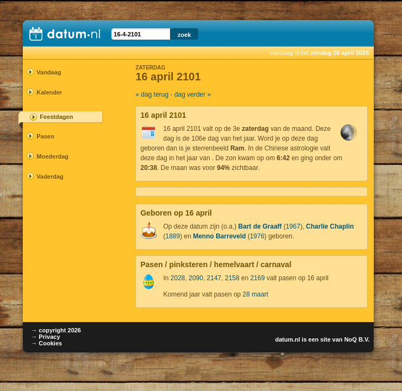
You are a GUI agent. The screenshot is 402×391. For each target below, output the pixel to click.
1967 (293, 226)
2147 (214, 278)
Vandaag (48, 72)
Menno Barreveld (219, 236)
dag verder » (192, 94)
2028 (178, 278)
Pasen (45, 136)
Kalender (49, 92)
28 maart (255, 294)
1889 (172, 236)
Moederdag (52, 156)
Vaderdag (50, 176)
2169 (257, 278)
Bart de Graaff (260, 226)
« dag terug (151, 94)
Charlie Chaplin (330, 226)
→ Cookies (46, 343)
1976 (257, 236)
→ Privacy (45, 336)
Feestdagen (56, 116)
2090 (196, 278)
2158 (232, 278)
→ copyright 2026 (56, 330)
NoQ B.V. (357, 339)
